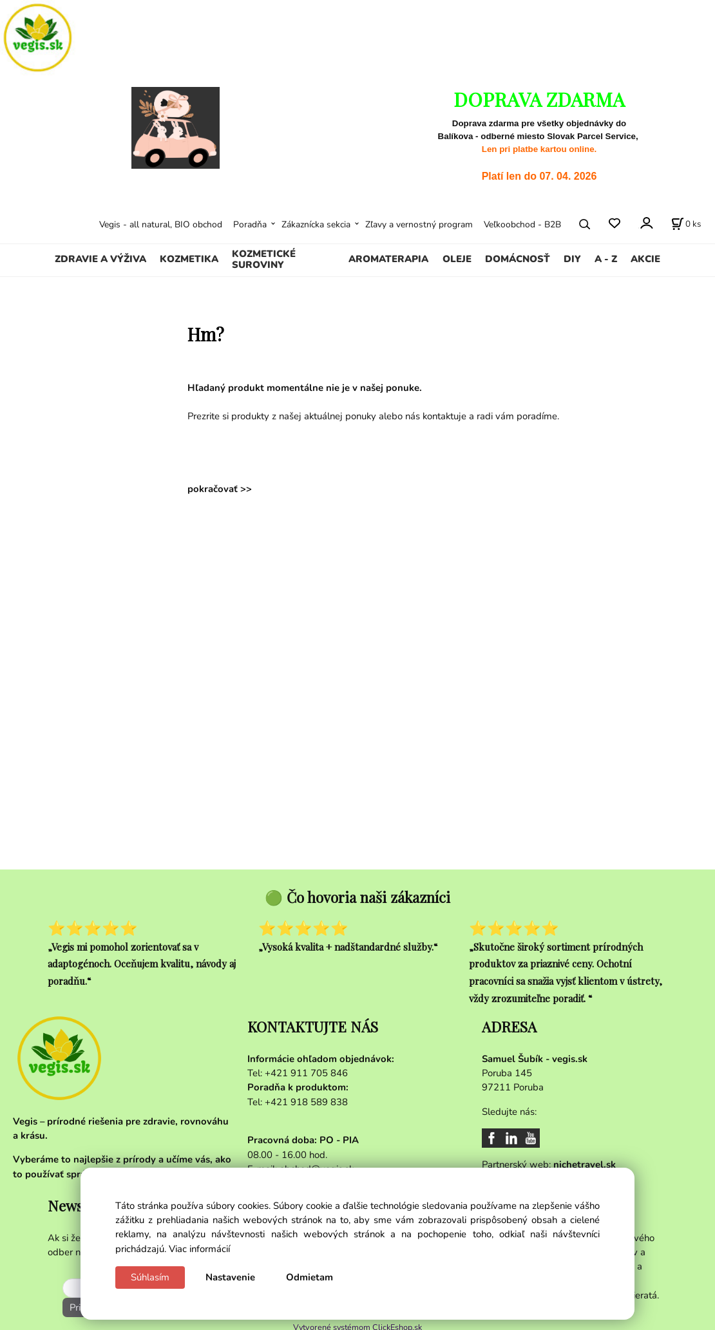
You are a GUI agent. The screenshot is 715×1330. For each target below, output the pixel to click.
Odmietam (309, 1277)
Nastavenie (230, 1277)
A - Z (606, 258)
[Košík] (686, 224)
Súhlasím (150, 1277)
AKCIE (645, 258)
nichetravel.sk (584, 1164)
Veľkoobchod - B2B (522, 224)
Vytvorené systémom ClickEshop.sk (357, 1323)
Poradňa (250, 224)
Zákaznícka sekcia (315, 224)
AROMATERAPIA (388, 258)
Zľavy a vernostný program (419, 224)
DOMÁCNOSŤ (517, 258)
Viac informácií (199, 1248)
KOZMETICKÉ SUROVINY (264, 259)
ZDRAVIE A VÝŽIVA (100, 258)
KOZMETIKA (189, 258)
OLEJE (457, 258)
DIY (572, 258)
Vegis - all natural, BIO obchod (160, 224)
